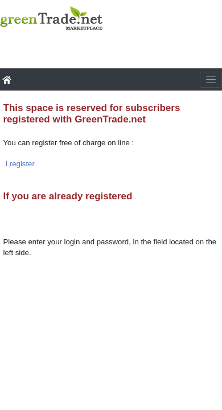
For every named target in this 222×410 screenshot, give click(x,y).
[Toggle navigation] (211, 80)
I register (20, 163)
